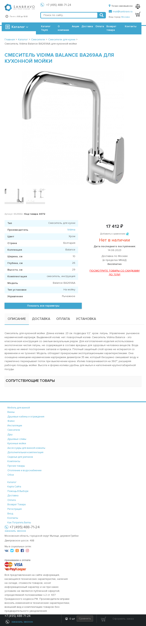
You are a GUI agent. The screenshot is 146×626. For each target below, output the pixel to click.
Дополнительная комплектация (25, 452)
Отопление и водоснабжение (24, 470)
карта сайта (14, 486)
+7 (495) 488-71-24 (58, 5)
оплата (11, 500)
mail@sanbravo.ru (121, 11)
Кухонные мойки (16, 443)
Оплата (99, 26)
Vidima (71, 229)
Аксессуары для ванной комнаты (26, 448)
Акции (75, 26)
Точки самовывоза (121, 6)
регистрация (14, 509)
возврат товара (16, 504)
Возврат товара (111, 28)
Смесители (13, 429)
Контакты (130, 26)
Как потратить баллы (19, 522)
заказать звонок (15, 530)
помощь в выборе (18, 491)
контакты (12, 518)
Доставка (87, 26)
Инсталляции (14, 425)
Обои (10, 474)
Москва (125, 17)
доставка (12, 495)
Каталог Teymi (46, 28)
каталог (12, 482)
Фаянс (11, 421)
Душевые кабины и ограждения (25, 416)
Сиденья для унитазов (20, 456)
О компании (63, 28)
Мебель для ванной (18, 407)
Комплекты (13, 461)
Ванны (11, 412)
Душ (10, 434)
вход (10, 513)
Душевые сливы (16, 439)
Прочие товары (16, 465)
